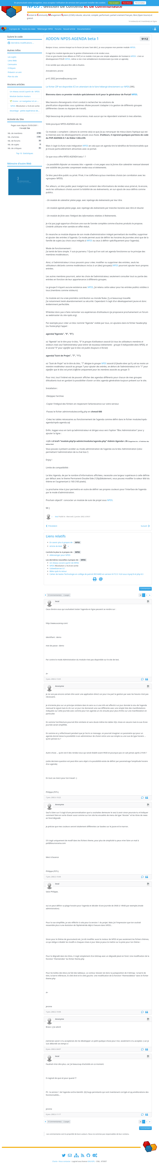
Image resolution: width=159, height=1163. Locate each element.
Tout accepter (114, 3)
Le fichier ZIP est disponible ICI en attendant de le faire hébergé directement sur (85, 86)
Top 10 (19, 153)
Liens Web (12, 60)
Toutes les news (28, 29)
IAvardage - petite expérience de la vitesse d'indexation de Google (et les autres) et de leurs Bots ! (25, 110)
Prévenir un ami (15, 72)
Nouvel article (69, 29)
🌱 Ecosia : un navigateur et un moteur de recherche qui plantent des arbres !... (25, 101)
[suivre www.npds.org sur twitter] (64, 1155)
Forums (58, 29)
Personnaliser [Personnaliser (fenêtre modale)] (140, 3)
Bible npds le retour (58, 571)
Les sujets (12, 57)
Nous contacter (64, 1161)
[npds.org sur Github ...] (89, 1155)
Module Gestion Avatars (20, 96)
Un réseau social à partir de (22, 91)
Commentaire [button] (145, 589)
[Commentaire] (142, 679)
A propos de (14, 29)
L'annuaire (12, 64)
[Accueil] (4, 29)
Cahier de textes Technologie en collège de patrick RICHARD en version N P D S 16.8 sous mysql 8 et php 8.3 (96, 574)
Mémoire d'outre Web (19, 163)
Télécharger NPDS (45, 29)
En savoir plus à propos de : (62, 542)
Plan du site (13, 76)
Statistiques (28, 153)
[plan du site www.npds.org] (77, 1155)
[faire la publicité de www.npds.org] (70, 1155)
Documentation (84, 29)
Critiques (11, 68)
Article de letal (56, 546)
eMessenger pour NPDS (60, 555)
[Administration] (94, 1155)
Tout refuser (127, 3)
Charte (54, 1161)
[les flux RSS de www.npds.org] (83, 1155)
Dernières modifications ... (21, 43)
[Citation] (146, 679)
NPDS (37, 91)
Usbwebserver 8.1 (57, 568)
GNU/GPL (91, 1161)
